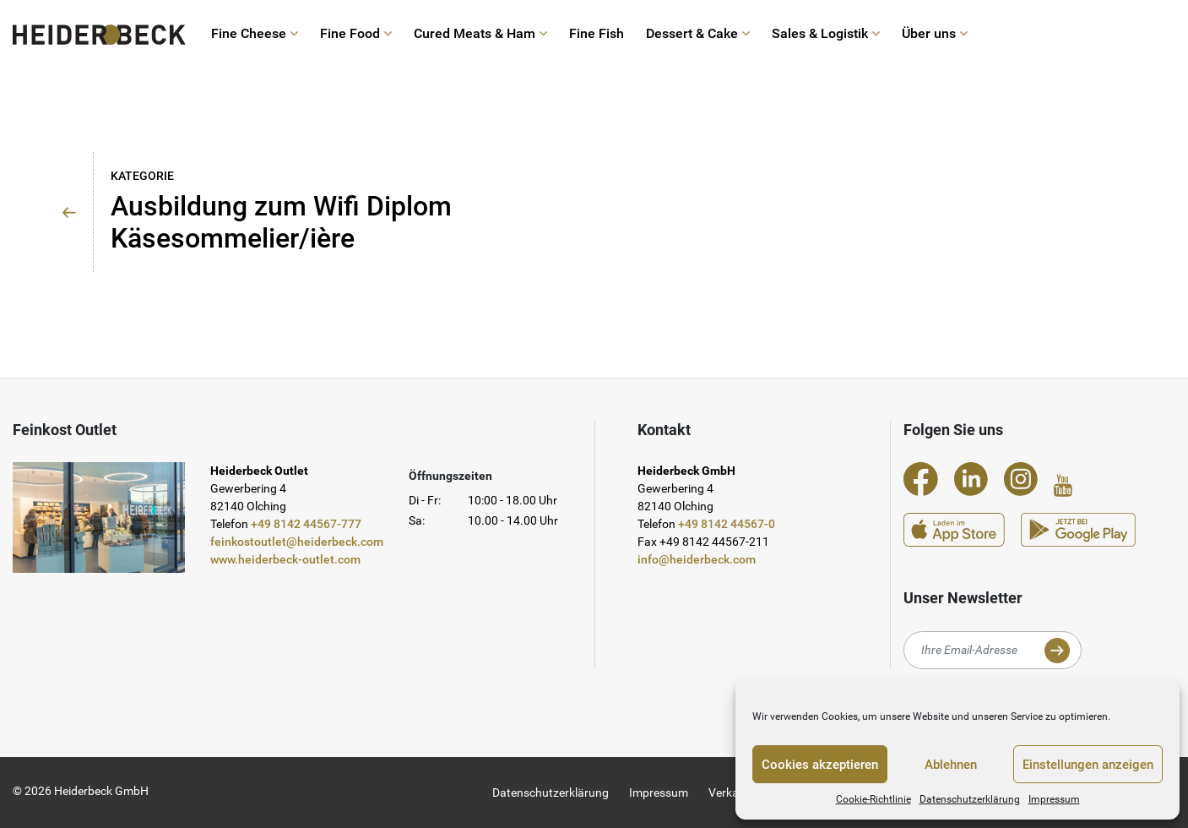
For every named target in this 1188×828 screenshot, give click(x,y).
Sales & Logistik (826, 33)
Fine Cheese (254, 33)
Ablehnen (951, 764)
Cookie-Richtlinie (873, 799)
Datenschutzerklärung (969, 799)
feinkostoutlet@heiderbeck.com (296, 541)
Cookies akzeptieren (820, 764)
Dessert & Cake (698, 33)
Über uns (935, 33)
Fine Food (356, 33)
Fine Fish (596, 33)
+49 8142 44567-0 (726, 524)
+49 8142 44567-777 (306, 524)
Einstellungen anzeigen (1088, 764)
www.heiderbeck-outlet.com (285, 559)
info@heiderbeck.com (696, 559)
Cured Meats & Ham (480, 33)
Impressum (1054, 799)
